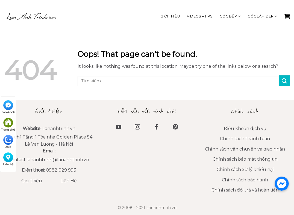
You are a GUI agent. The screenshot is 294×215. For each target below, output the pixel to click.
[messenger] (282, 183)
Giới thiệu (170, 16)
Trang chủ (8, 124)
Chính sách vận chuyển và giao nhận (245, 149)
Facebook (8, 107)
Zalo (8, 142)
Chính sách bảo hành (245, 179)
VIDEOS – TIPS (200, 16)
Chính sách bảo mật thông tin (245, 159)
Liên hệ (8, 159)
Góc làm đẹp (262, 16)
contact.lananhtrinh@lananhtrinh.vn (49, 159)
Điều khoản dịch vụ (245, 128)
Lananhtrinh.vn (58, 128)
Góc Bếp (230, 16)
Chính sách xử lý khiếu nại (245, 169)
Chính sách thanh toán (245, 138)
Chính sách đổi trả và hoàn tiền (245, 190)
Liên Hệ (68, 180)
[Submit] (284, 80)
